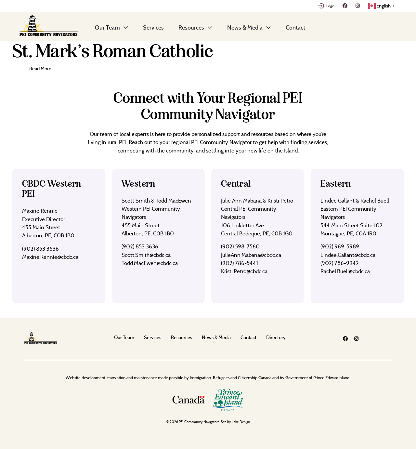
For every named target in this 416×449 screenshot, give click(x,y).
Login (330, 6)
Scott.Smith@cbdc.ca (146, 254)
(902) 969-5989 (339, 246)
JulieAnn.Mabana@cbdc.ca (251, 254)
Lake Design (241, 421)
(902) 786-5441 (239, 262)
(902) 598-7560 (240, 246)
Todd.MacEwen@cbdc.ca (150, 262)
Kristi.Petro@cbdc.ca (244, 271)
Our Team (107, 27)
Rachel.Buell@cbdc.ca (345, 271)
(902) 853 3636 (40, 248)
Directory (276, 337)
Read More (40, 68)
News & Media (245, 27)
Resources (191, 27)
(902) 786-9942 (339, 262)
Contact (295, 27)
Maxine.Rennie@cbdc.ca (50, 256)
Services (153, 27)
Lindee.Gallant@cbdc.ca (347, 254)
